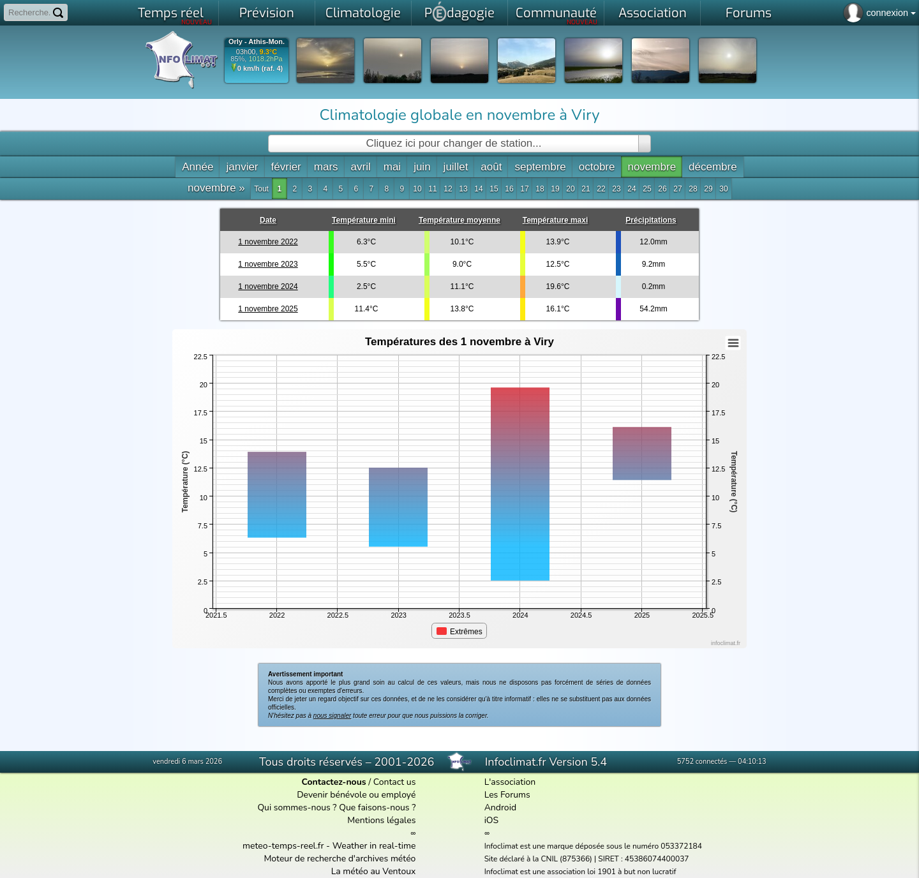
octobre (597, 167)
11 (432, 188)
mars (326, 167)
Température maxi (555, 220)
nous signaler (332, 715)
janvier (242, 167)
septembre (539, 167)
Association (652, 13)
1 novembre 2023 (267, 264)
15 (493, 188)
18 (539, 188)
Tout (261, 188)
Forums (749, 13)
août (491, 167)
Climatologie (363, 13)
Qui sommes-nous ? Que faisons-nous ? (336, 807)
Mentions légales (381, 820)
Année (197, 167)
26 (662, 188)
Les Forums (507, 795)
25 (647, 188)
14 (478, 188)
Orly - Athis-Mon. (256, 41)
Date (268, 220)
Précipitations (650, 220)
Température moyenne (459, 220)
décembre (713, 167)
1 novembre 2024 (267, 286)
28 (693, 188)
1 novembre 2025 (267, 308)
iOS (491, 820)
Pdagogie (459, 11)
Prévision (266, 13)
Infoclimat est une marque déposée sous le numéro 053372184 (593, 846)
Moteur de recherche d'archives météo (339, 858)
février (286, 167)
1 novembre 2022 (267, 241)
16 (509, 188)
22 (601, 188)
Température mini (364, 220)
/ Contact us (358, 782)
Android (500, 807)
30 (723, 188)
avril (361, 167)
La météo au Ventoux (373, 871)
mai (392, 167)
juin (422, 167)
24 (631, 188)
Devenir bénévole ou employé (356, 795)
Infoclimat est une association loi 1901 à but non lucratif (580, 872)
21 (585, 188)
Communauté (557, 15)
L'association (510, 782)
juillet (456, 167)
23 (616, 188)
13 (463, 188)
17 (524, 188)
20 (570, 188)
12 (448, 188)
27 (677, 188)
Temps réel (175, 15)
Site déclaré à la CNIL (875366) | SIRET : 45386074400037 (586, 859)
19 (555, 188)
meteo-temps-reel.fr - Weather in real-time (329, 846)
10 (417, 188)
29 (708, 188)
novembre (651, 167)
